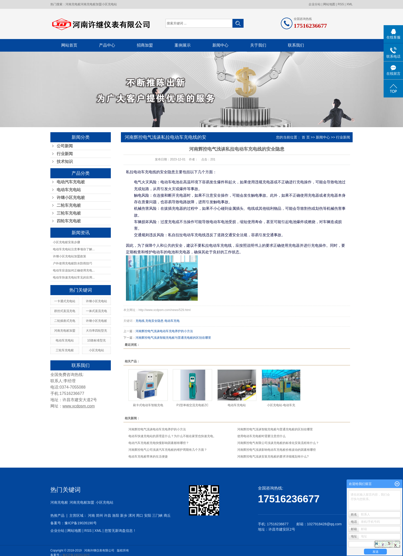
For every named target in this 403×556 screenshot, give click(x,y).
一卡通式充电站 (64, 301)
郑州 (99, 515)
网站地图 (329, 4)
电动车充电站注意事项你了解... (74, 249)
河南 (91, 515)
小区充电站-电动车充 (281, 405)
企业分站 (315, 4)
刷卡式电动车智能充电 (148, 405)
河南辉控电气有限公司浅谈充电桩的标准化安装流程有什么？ (278, 443)
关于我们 (258, 45)
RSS (341, 4)
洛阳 (115, 515)
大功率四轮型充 (96, 330)
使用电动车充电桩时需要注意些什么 (261, 436)
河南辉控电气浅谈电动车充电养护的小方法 (164, 331)
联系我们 (296, 45)
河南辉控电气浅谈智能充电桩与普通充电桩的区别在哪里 (173, 337)
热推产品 (57, 515)
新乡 (123, 515)
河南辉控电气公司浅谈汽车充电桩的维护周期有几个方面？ (167, 449)
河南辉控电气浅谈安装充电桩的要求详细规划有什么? (273, 456)
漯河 (131, 515)
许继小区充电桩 (71, 197)
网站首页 (69, 45)
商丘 (167, 515)
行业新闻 (65, 154)
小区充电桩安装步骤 (66, 242)
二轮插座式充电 (64, 321)
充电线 (140, 321)
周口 (139, 515)
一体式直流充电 (96, 311)
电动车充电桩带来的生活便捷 (148, 456)
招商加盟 (145, 45)
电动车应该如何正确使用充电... (74, 270)
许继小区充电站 (96, 301)
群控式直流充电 (64, 311)
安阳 (147, 515)
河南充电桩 (73, 4)
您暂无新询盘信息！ (120, 531)
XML (349, 4)
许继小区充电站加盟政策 (69, 256)
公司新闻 (65, 146)
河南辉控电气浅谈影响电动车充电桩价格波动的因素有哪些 (276, 449)
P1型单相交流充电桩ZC (193, 405)
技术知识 (65, 161)
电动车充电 (172, 321)
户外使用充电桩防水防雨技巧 (72, 263)
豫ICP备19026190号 (80, 523)
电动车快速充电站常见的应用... (74, 277)
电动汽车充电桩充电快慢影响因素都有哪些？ (158, 443)
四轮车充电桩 (69, 221)
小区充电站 (109, 4)
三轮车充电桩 (69, 213)
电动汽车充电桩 (71, 182)
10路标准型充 (96, 340)
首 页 (306, 137)
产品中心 (107, 45)
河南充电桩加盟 (91, 4)
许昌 (107, 515)
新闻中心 (220, 45)
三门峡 (157, 515)
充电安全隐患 (154, 321)
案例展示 (183, 45)
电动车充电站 (69, 190)
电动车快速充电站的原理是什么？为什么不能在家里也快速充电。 (172, 436)
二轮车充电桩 (69, 205)
